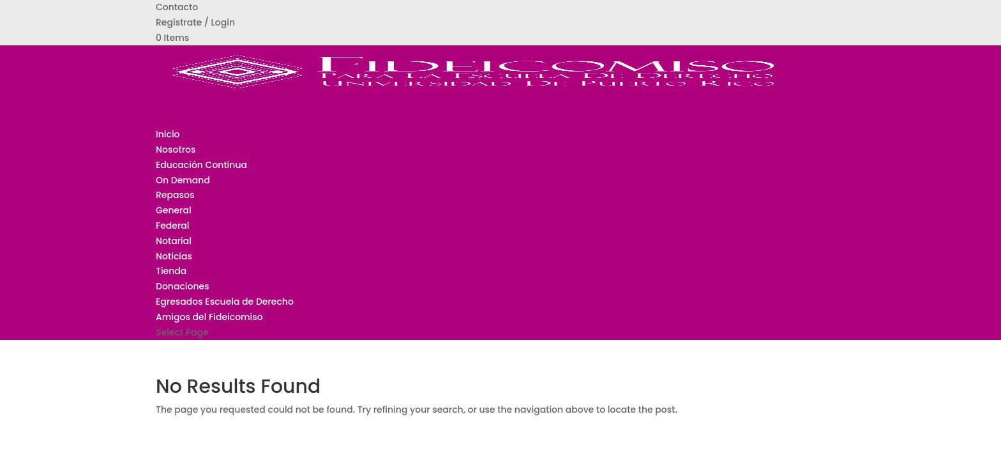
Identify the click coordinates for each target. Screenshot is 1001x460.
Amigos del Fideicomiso (209, 316)
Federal (173, 225)
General (174, 210)
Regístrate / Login (195, 22)
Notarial (174, 240)
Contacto (177, 7)
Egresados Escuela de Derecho (225, 301)
